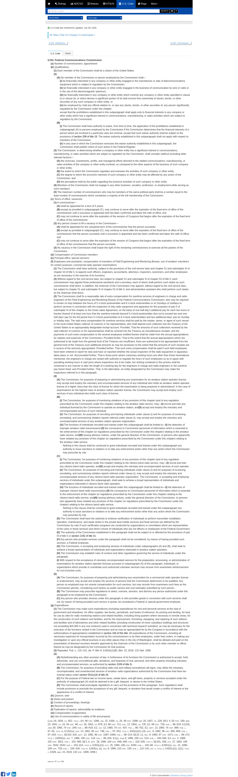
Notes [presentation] (68, 53)
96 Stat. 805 (168, 731)
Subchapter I (88, 35)
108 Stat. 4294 (128, 745)
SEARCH (164, 11)
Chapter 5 (74, 35)
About (190, 775)
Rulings (60, 3)
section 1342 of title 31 (83, 536)
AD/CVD (77, 3)
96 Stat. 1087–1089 (105, 734)
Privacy (183, 775)
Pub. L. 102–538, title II (140, 741)
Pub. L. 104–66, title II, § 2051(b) (155, 745)
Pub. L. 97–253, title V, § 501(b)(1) (123, 731)
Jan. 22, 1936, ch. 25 (111, 721)
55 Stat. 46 (72, 724)
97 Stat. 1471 (166, 734)
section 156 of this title (116, 633)
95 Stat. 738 (97, 731)
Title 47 (64, 35)
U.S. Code (126, 3)
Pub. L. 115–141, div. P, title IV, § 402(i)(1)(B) (93, 650)
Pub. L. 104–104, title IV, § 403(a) (80, 748)
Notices (93, 3)
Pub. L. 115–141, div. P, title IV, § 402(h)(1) (155, 748)
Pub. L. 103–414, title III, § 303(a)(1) (85, 745)
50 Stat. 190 (178, 721)
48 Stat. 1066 (92, 721)
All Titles (54, 35)
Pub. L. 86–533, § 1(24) (178, 724)
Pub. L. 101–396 (73, 741)
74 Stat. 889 (172, 727)
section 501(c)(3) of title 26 (93, 674)
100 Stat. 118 (88, 738)
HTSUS (108, 3)
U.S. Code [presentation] (55, 53)
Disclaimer (174, 775)
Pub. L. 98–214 (124, 734)
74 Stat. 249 (69, 727)
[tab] (55, 53)
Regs (142, 3)
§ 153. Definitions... (58, 43)
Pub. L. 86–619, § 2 (87, 727)
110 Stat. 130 (124, 748)
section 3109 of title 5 (119, 664)
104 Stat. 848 (114, 741)
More (154, 3)
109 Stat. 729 (55, 748)
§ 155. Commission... (180, 43)
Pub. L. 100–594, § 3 (160, 738)
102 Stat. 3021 (55, 741)
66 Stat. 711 (114, 724)
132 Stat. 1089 (143, 650)
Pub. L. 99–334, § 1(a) (107, 738)
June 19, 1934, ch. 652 (60, 721)
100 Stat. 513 (141, 738)
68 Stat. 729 (157, 724)
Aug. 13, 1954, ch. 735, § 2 (136, 724)
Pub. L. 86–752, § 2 (138, 727)
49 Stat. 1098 (131, 721)
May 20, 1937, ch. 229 (150, 721)
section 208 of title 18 (85, 136)
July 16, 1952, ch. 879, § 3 (93, 724)
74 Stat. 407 (120, 727)
